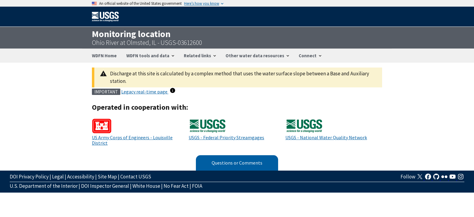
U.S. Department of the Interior (44, 186)
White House (146, 186)
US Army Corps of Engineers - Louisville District (132, 140)
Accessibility (80, 176)
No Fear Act (176, 186)
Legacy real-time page (144, 92)
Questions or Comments (237, 163)
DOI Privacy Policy (29, 176)
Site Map (107, 176)
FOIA (197, 186)
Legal (58, 176)
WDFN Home (104, 55)
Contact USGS (135, 176)
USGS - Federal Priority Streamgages (226, 137)
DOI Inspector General (105, 186)
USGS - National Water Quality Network (326, 137)
